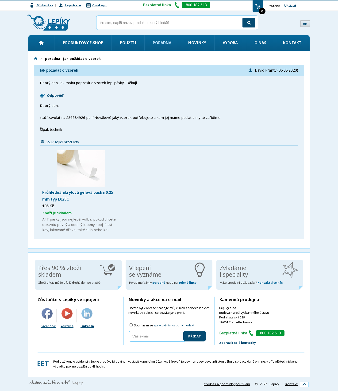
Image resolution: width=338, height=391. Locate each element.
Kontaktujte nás (270, 283)
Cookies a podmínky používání (227, 384)
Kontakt (292, 42)
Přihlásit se (44, 5)
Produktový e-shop (83, 42)
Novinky (197, 42)
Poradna (162, 42)
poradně (158, 283)
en (305, 23)
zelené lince (187, 283)
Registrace (73, 5)
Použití (128, 42)
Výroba (230, 42)
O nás (260, 42)
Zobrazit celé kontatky (237, 343)
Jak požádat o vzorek (59, 70)
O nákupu (99, 5)
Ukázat (290, 5)
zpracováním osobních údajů (174, 325)
